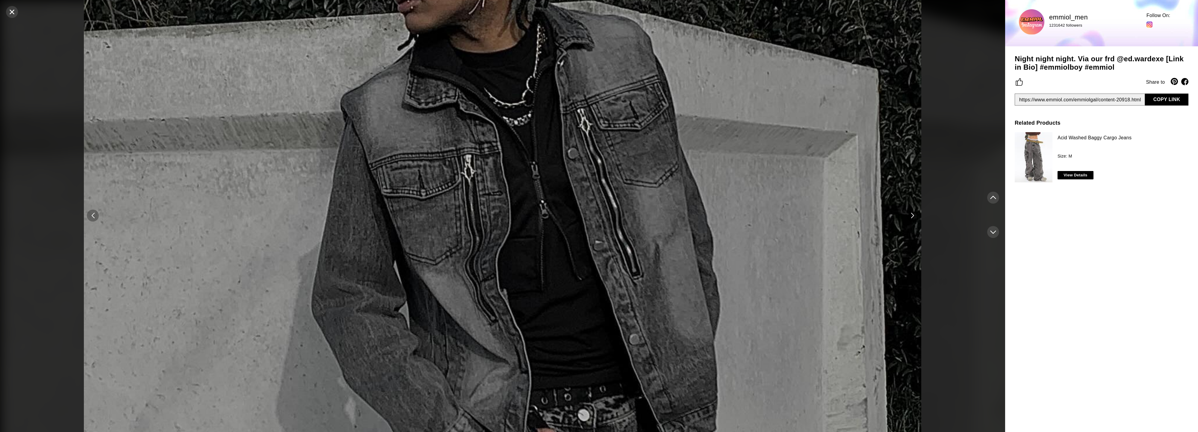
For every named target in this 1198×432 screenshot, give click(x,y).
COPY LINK (1166, 99)
